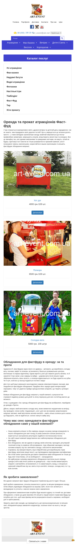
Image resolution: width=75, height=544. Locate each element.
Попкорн (37, 270)
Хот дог (37, 200)
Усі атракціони (14, 68)
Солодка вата (37, 340)
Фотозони (12, 87)
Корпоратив (44, 47)
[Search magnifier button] (62, 38)
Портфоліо (25, 22)
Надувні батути (15, 77)
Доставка (35, 22)
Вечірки (45, 42)
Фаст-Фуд (12, 101)
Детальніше (37, 213)
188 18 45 (23, 33)
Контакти (44, 22)
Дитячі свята (60, 42)
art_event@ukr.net (41, 33)
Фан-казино (13, 73)
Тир (8, 105)
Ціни (60, 22)
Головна (16, 22)
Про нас (53, 22)
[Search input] (36, 38)
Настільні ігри (14, 91)
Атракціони (14, 42)
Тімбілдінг (12, 96)
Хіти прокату (13, 110)
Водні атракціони (16, 82)
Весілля (29, 47)
